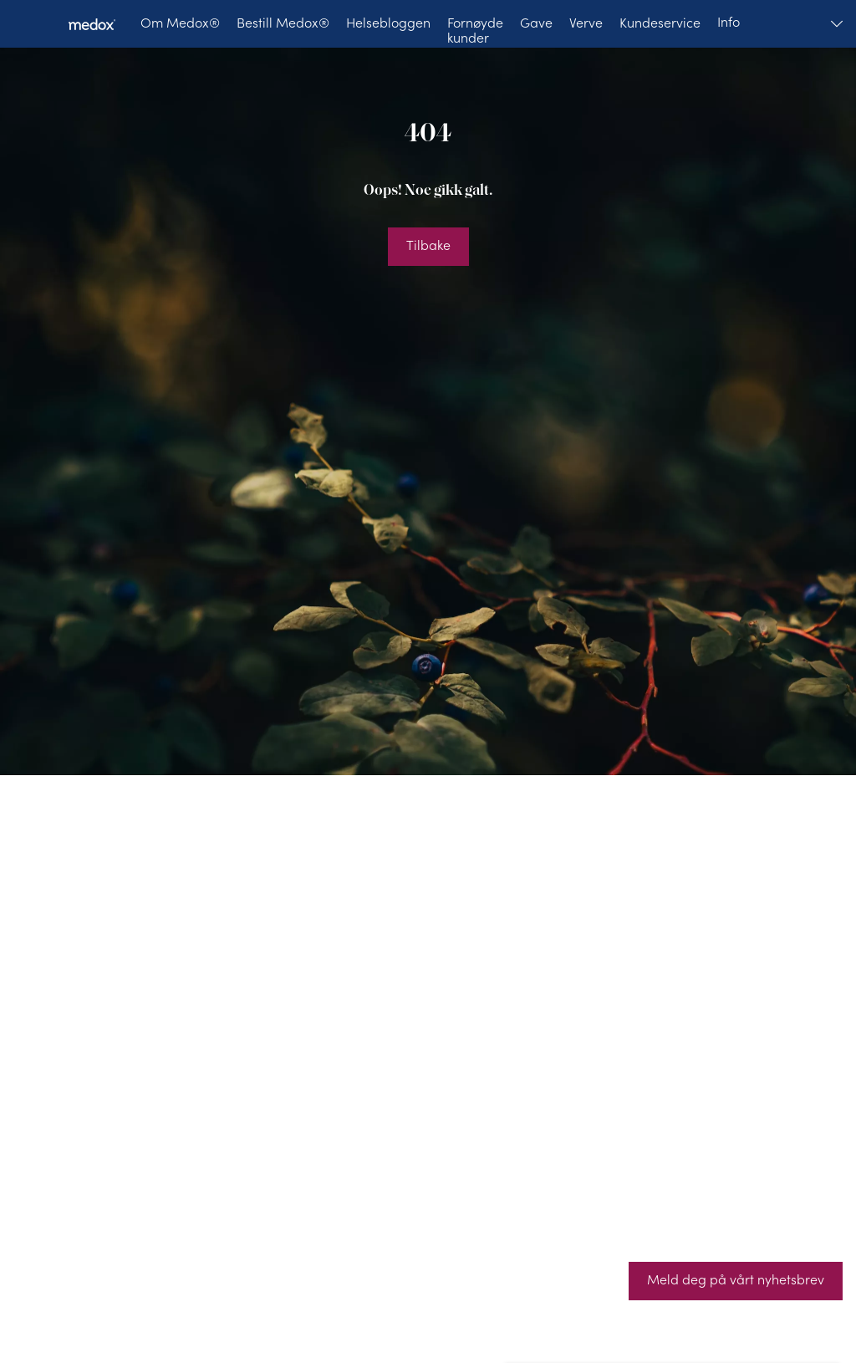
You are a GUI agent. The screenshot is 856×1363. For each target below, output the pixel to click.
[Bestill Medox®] (283, 24)
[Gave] (536, 24)
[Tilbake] (428, 246)
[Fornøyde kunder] (475, 24)
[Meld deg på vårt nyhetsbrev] (736, 1281)
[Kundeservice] (660, 24)
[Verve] (586, 24)
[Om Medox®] (180, 24)
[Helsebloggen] (388, 24)
